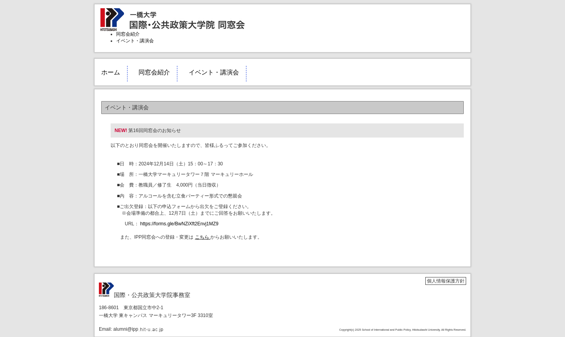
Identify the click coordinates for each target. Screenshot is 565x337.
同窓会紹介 (128, 34)
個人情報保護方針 (446, 281)
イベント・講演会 (135, 40)
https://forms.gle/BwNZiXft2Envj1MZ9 (179, 223)
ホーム (110, 72)
